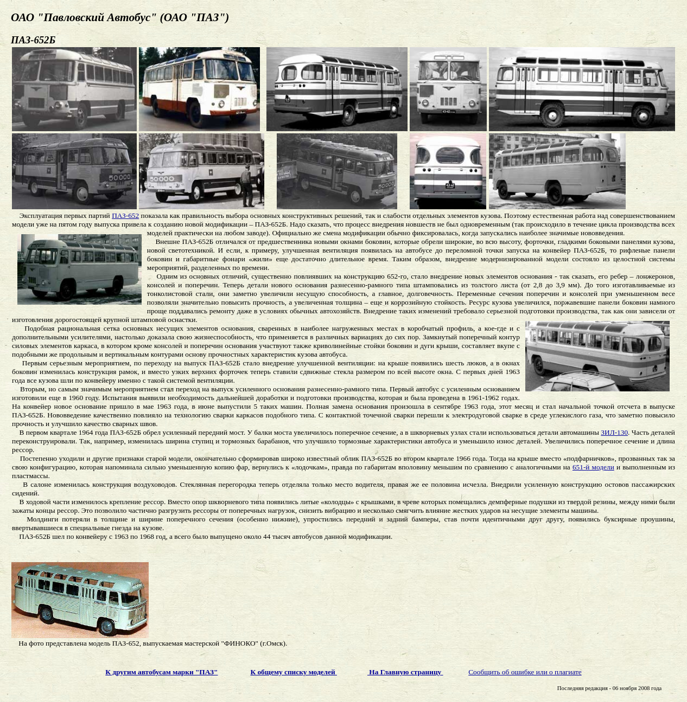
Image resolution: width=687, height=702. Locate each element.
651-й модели (593, 467)
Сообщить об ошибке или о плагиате (525, 672)
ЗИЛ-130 (614, 432)
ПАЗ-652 (125, 215)
